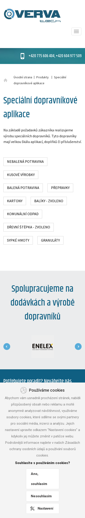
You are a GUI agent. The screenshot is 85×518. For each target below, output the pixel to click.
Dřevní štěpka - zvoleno (28, 227)
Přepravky (60, 187)
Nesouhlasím (41, 496)
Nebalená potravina (25, 161)
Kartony (14, 201)
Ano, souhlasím (39, 479)
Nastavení (45, 508)
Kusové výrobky (21, 174)
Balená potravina (23, 187)
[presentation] (6, 346)
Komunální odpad (23, 214)
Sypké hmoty (18, 240)
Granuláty (50, 240)
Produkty (42, 77)
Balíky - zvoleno (48, 201)
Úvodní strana (23, 77)
